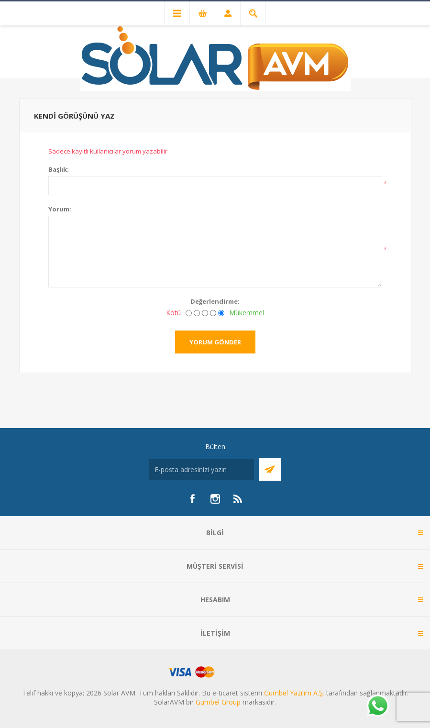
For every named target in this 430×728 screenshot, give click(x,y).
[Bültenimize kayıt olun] (201, 469)
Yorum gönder (215, 342)
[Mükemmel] (221, 313)
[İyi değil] (197, 313)
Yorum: (59, 209)
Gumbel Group (218, 701)
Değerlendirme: (215, 301)
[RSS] (238, 499)
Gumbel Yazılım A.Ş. (294, 692)
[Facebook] (192, 499)
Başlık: (58, 169)
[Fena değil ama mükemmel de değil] (205, 313)
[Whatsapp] (377, 706)
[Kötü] (189, 313)
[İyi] (213, 313)
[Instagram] (215, 499)
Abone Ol (270, 469)
